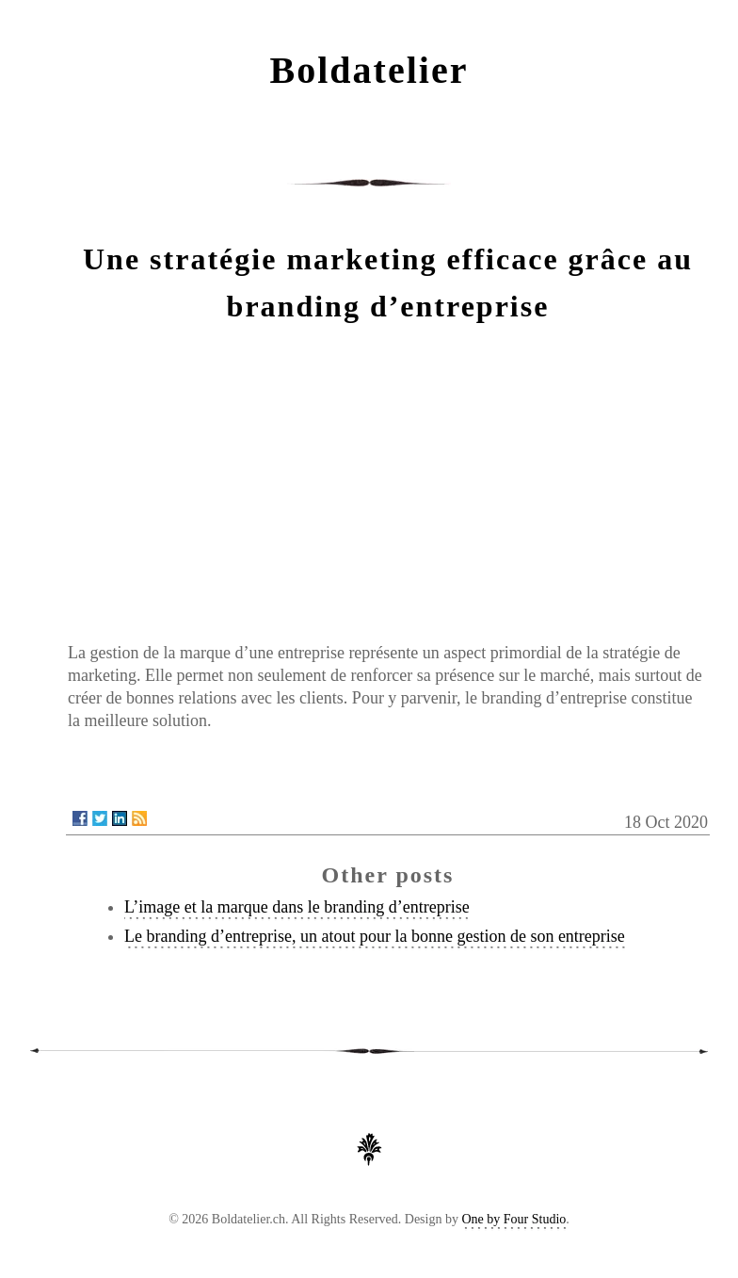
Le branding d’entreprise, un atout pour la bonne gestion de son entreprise (374, 936)
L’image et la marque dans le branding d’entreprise (297, 907)
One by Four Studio (513, 1219)
